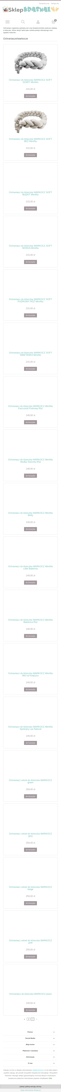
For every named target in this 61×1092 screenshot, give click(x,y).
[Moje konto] (38, 22)
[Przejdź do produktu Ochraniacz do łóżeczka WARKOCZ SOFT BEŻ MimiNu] (30, 121)
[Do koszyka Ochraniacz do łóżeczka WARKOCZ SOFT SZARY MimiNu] (30, 96)
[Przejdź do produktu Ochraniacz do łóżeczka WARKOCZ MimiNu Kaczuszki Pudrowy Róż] (30, 391)
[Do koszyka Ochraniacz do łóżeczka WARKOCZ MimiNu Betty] (30, 529)
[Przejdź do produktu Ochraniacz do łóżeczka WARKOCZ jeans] (30, 979)
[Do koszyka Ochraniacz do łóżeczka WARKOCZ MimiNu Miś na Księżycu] (30, 689)
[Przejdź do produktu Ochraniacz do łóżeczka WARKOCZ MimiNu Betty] (30, 498)
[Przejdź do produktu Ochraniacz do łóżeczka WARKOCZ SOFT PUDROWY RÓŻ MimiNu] (30, 284)
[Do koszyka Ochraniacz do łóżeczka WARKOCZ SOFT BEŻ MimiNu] (30, 155)
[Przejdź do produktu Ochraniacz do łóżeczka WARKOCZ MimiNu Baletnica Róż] (30, 605)
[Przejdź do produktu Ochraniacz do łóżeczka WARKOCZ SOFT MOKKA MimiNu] (30, 231)
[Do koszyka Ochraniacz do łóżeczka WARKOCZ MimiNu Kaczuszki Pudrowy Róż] (30, 422)
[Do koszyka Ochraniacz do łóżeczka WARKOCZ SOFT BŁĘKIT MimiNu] (30, 208)
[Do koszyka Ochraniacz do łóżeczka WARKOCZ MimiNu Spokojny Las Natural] (30, 743)
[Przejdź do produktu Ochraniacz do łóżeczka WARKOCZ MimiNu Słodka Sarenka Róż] (30, 445)
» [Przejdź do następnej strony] (36, 1019)
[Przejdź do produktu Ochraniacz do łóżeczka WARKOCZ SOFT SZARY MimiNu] (30, 62)
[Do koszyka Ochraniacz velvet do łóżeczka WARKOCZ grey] (30, 850)
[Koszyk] (53, 22)
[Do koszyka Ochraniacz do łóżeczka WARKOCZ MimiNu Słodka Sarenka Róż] (30, 476)
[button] (8, 22)
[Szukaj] (23, 22)
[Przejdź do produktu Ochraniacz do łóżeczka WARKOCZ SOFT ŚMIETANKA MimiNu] (30, 338)
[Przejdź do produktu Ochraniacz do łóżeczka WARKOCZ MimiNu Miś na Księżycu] (30, 658)
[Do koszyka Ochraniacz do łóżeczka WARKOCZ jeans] (30, 1010)
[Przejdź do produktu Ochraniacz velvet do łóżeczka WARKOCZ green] (30, 765)
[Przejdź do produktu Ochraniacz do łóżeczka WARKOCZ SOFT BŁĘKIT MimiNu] (30, 177)
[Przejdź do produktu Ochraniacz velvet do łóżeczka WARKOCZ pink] (30, 925)
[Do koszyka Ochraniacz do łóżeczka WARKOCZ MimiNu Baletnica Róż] (30, 636)
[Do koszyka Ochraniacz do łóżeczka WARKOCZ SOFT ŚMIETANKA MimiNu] (30, 369)
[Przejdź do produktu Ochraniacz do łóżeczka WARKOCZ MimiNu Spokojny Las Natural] (30, 712)
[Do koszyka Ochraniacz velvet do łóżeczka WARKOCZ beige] (30, 903)
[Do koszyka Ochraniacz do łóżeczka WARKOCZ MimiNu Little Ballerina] (30, 583)
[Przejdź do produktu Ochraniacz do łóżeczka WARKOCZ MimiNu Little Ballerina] (30, 551)
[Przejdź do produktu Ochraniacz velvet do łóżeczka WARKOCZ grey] (30, 819)
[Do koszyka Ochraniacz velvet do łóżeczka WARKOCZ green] (30, 796)
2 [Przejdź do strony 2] (32, 1019)
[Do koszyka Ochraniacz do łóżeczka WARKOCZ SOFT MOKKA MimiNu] (30, 262)
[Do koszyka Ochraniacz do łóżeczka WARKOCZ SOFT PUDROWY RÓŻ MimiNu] (30, 315)
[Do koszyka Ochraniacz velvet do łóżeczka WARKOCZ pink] (30, 957)
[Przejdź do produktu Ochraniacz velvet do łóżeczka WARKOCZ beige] (30, 872)
